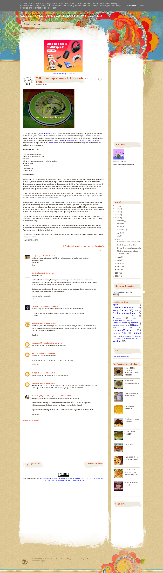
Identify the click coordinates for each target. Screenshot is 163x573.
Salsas (138, 336)
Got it (141, 6)
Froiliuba (35, 306)
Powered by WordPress (25, 562)
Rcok (33, 323)
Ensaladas (117, 318)
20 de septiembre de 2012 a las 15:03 (59, 396)
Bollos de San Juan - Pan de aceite (128, 242)
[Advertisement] (63, 35)
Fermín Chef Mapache (39, 396)
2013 (117, 209)
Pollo (124, 333)
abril (118, 260)
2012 (117, 212)
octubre (120, 227)
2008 (117, 276)
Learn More (132, 6)
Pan (121, 325)
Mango (115, 325)
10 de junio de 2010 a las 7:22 (48, 306)
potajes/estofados (125, 336)
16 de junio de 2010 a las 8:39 (45, 373)
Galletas (133, 318)
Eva (33, 273)
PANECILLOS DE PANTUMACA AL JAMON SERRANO (131, 472)
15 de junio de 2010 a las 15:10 (45, 353)
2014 (117, 206)
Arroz (115, 311)
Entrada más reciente (95, 463)
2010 (117, 218)
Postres (137, 333)
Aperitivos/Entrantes (124, 307)
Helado (115, 323)
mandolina (52, 143)
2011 (117, 215)
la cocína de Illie (46, 133)
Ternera (126, 338)
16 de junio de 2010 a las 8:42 (45, 383)
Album (37, 24)
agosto (119, 233)
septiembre (121, 230)
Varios (134, 338)
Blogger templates (73, 559)
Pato (114, 327)
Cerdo (136, 311)
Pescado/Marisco (122, 330)
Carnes (124, 310)
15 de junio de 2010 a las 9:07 (53, 343)
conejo (125, 316)
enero (119, 269)
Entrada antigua (34, 463)
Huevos (124, 323)
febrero (119, 266)
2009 (117, 273)
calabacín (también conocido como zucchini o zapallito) (80, 140)
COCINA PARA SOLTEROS (46, 559)
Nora (33, 256)
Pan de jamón (129, 444)
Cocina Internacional (124, 313)
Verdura (45, 84)
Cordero (134, 316)
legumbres (134, 323)
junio (119, 239)
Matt (65, 559)
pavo (131, 327)
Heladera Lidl (132, 320)
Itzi (33, 353)
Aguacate (116, 305)
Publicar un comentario (31, 420)
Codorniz (115, 316)
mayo (119, 257)
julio (118, 236)
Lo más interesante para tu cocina (63, 74)
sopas (118, 338)
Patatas (136, 325)
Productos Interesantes (120, 357)
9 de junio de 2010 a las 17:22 (44, 273)
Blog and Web (85, 559)
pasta (127, 325)
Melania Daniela (37, 343)
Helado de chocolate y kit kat (126, 245)
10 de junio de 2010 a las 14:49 (46, 323)
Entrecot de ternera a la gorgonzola (129, 248)
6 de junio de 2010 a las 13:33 (45, 256)
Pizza (115, 333)
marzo (119, 263)
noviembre (121, 224)
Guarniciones (117, 320)
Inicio (26, 24)
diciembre (120, 221)
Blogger (42, 561)
